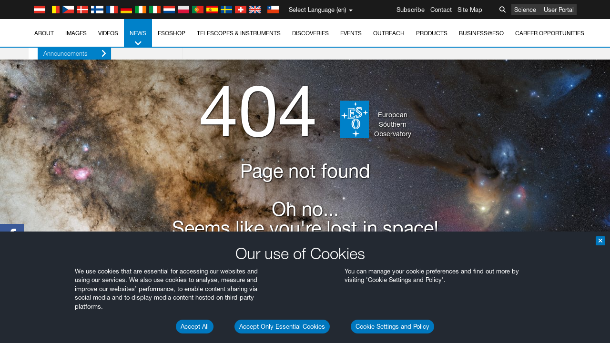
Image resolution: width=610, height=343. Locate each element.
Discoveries (310, 33)
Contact (441, 9)
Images (76, 33)
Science (525, 9)
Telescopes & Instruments (239, 33)
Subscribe (410, 9)
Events (351, 33)
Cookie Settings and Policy (392, 326)
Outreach (389, 33)
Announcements (65, 54)
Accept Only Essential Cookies (282, 326)
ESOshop (171, 33)
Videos (108, 33)
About (44, 33)
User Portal (559, 9)
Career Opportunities (549, 33)
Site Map (470, 9)
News (138, 39)
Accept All (195, 326)
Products (431, 33)
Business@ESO (481, 33)
